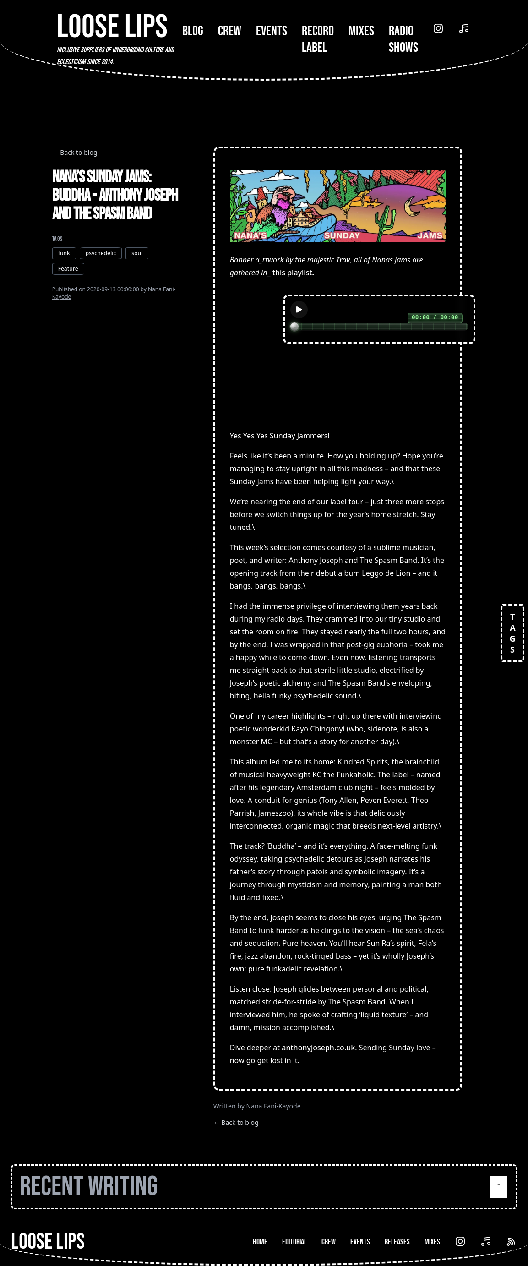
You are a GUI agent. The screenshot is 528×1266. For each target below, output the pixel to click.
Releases (397, 1242)
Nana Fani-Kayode (273, 1106)
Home (260, 1242)
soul (136, 253)
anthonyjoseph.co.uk (318, 1047)
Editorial (294, 1242)
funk (64, 253)
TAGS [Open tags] (512, 633)
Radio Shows (403, 39)
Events (271, 31)
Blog (192, 31)
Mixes (361, 31)
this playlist (292, 272)
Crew (229, 31)
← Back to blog (75, 152)
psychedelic (101, 253)
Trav (343, 260)
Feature (68, 269)
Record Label (318, 39)
